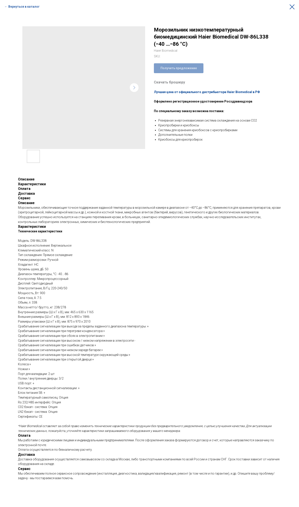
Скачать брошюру (169, 82)
